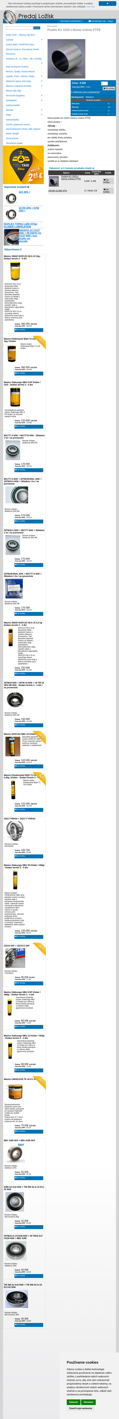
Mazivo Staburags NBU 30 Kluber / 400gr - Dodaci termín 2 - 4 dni (24, 866)
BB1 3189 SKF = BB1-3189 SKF (19, 1140)
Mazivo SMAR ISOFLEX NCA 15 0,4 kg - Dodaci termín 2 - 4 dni (23, 623)
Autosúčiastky (12, 119)
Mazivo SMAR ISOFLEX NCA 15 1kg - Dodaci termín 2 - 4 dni (22, 257)
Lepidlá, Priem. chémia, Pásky (24, 76)
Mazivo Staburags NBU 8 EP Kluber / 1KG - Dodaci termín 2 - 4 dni (22, 383)
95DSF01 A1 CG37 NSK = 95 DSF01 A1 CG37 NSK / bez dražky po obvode (30, 235)
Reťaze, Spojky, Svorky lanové (20, 71)
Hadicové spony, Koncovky (24, 81)
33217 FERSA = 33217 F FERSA (19, 818)
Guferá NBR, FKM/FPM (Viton (20, 44)
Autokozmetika (13, 105)
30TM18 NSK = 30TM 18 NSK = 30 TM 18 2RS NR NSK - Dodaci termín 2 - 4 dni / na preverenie (24, 685)
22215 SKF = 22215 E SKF (17, 945)
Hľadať (37, 28)
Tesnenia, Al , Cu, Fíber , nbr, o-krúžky (24, 59)
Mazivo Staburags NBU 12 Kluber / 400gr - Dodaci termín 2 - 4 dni (24, 1036)
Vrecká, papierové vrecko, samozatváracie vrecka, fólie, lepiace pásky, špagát (23, 129)
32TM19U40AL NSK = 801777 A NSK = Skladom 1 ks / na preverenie (23, 575)
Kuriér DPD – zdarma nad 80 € (20, 35)
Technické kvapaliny (24, 95)
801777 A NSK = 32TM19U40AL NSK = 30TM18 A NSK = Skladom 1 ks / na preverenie (23, 481)
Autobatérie (24, 100)
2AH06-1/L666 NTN (57, 190)
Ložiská (24, 40)
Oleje (24, 115)
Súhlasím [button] (73, 1402)
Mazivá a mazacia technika (24, 86)
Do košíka (20, 330)
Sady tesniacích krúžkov (17, 66)
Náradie (24, 110)
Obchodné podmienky (71, 21)
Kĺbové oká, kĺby (13, 91)
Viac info (91, 6)
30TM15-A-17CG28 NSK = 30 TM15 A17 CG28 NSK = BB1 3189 (23, 1237)
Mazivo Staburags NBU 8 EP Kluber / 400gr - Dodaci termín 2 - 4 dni (22, 993)
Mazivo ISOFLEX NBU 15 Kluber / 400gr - (24, 734)
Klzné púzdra (12, 138)
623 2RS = (24, 192)
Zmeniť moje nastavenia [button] (80, 1408)
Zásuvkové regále (14, 143)
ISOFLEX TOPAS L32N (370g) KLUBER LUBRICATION (20, 225)
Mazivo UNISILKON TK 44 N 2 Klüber (22, 1079)
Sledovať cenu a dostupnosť (85, 92)
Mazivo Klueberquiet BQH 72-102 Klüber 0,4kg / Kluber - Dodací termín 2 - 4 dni (24, 776)
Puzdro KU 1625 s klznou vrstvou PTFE (71, 177)
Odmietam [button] (88, 1402)
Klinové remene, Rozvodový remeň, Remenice (22, 51)
